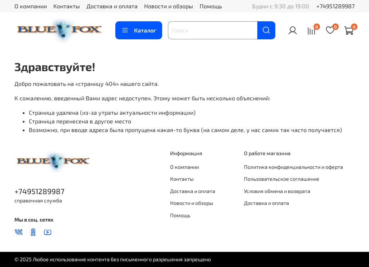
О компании (30, 6)
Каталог (138, 30)
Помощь (211, 6)
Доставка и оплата (112, 6)
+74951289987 (335, 6)
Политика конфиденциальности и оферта (293, 167)
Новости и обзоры (168, 6)
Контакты (66, 6)
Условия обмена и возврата (277, 191)
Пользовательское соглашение (281, 179)
